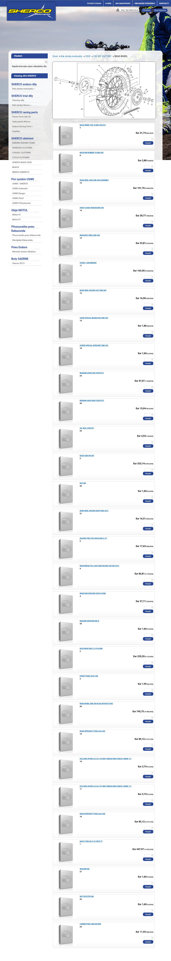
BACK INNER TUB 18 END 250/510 (93, 125)
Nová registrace (160, 10)
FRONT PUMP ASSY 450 (89, 676)
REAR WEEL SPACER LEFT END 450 (93, 290)
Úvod (55, 56)
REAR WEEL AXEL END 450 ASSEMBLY (94, 180)
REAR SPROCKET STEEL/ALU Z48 (92, 814)
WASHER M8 (84, 869)
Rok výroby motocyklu (71, 56)
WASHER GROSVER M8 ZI (89, 621)
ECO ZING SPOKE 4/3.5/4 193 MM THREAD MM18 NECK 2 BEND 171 (105, 759)
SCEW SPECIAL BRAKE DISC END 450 (94, 318)
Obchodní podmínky (145, 3)
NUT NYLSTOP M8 (87, 896)
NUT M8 (83, 483)
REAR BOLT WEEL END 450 (90, 235)
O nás (108, 3)
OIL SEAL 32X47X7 (87, 428)
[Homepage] (94, 3)
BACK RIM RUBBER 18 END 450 (92, 153)
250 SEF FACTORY (102, 56)
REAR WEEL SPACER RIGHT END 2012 (94, 511)
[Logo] (31, 11)
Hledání (18, 56)
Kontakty (164, 3)
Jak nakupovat (122, 3)
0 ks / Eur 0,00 (129, 10)
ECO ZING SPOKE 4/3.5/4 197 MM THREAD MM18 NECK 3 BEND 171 (105, 786)
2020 (87, 56)
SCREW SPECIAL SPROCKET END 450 (94, 345)
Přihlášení (146, 10)
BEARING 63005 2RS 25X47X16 (92, 373)
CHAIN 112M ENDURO (88, 263)
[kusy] (149, 139)
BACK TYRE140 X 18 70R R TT (91, 841)
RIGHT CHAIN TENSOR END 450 (92, 208)
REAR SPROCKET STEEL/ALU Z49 (92, 731)
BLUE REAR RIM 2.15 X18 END (91, 648)
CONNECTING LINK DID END (90, 924)
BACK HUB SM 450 (87, 456)
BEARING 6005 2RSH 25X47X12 (92, 401)
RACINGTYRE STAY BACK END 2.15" (93, 538)
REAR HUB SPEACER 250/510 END (93, 593)
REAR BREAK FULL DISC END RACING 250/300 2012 (99, 566)
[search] (46, 62)
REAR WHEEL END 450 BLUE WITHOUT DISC (96, 704)
